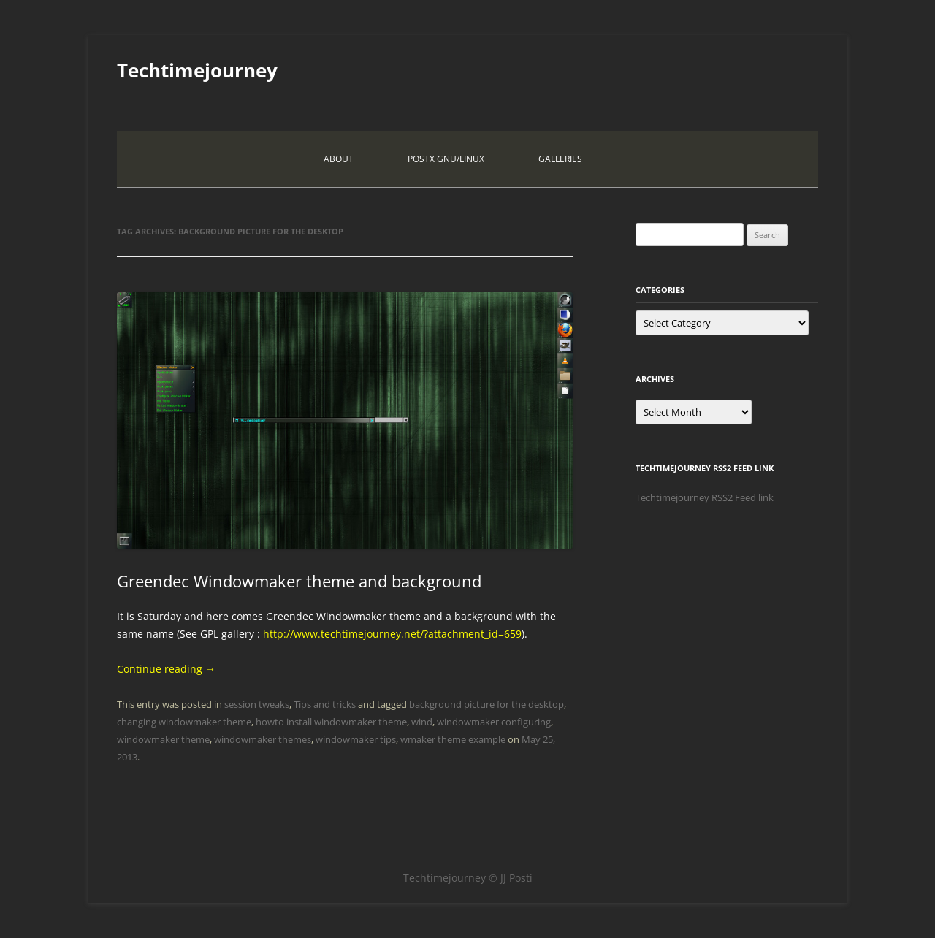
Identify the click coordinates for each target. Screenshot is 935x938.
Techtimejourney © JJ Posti (468, 878)
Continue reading (166, 669)
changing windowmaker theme (184, 721)
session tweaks (256, 704)
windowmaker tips (356, 739)
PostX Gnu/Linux (446, 159)
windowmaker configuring (494, 721)
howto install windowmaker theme (331, 721)
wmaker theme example (452, 739)
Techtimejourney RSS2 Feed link (705, 497)
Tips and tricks (325, 704)
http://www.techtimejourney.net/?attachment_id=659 (392, 634)
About (339, 159)
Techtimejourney (197, 70)
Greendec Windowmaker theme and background (299, 581)
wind (421, 721)
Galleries (560, 159)
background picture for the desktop (486, 704)
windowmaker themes (262, 739)
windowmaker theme (163, 739)
